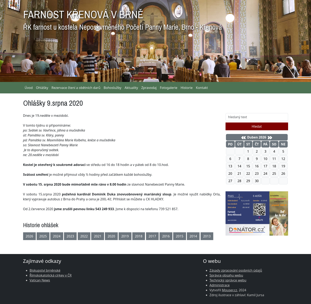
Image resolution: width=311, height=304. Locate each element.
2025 (43, 236)
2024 (57, 236)
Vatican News (40, 280)
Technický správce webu (228, 280)
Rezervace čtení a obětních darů (76, 87)
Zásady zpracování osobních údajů (236, 270)
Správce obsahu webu (226, 275)
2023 (70, 236)
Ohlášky (42, 87)
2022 (84, 236)
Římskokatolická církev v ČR (51, 275)
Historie (187, 87)
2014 (193, 236)
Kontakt (202, 87)
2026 (29, 236)
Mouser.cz (229, 290)
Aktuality (131, 87)
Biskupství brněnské (45, 270)
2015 (179, 236)
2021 (97, 236)
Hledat (257, 126)
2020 (111, 236)
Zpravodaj (149, 87)
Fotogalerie (168, 87)
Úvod (29, 87)
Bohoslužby (112, 87)
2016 (166, 236)
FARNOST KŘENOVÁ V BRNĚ (122, 18)
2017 (152, 236)
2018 (139, 236)
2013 (207, 236)
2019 (125, 236)
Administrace (220, 285)
